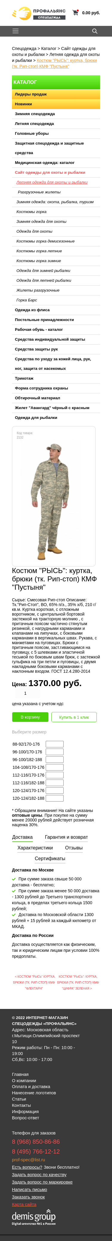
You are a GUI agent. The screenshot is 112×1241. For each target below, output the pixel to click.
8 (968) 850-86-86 (36, 1141)
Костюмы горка (31, 211)
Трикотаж (24, 378)
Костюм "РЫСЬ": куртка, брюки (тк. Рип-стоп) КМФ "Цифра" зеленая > (78, 982)
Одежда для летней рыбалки (43, 280)
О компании (24, 1080)
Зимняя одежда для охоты (41, 221)
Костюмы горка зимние (38, 261)
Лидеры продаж (31, 94)
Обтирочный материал (37, 398)
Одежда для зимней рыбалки (43, 270)
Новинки (23, 104)
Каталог (48, 48)
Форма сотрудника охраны (41, 388)
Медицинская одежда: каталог (45, 162)
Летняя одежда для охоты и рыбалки (52, 182)
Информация (25, 1111)
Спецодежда (24, 48)
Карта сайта (24, 1204)
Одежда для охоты (34, 231)
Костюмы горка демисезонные (45, 241)
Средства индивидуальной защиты (50, 339)
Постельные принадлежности (44, 319)
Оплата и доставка (31, 1086)
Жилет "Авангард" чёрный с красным (52, 408)
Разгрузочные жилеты (39, 192)
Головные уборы (32, 133)
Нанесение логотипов (34, 1092)
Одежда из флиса (32, 310)
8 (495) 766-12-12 (36, 1151)
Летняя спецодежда (34, 123)
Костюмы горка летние (39, 251)
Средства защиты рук (36, 349)
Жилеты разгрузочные (37, 290)
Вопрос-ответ (25, 1117)
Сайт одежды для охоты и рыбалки (50, 172)
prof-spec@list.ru (28, 1159)
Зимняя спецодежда (35, 114)
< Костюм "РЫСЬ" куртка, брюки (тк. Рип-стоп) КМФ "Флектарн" (34, 982)
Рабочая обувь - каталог (39, 329)
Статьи (19, 1099)
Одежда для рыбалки (36, 417)
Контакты (21, 1105)
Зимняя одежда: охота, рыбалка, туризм (54, 202)
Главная (20, 1074)
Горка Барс (26, 300)
